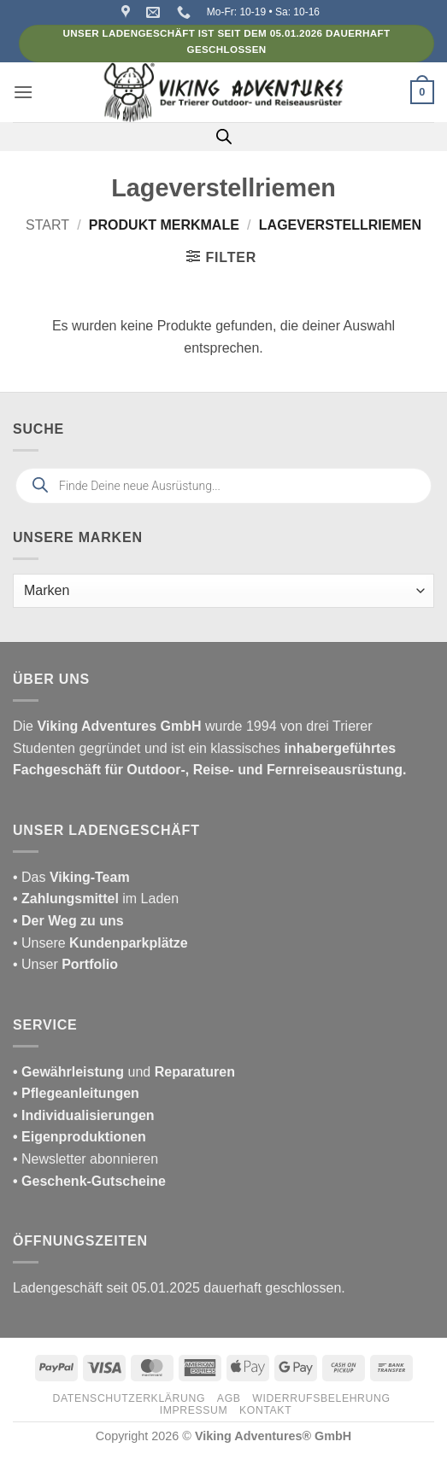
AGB (229, 1398)
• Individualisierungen (84, 1115)
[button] (23, 92)
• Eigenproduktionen (79, 1136)
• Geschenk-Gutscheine (89, 1181)
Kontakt (265, 1410)
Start (47, 225)
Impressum (194, 1410)
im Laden (96, 898)
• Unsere (41, 943)
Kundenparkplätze (128, 943)
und (124, 1072)
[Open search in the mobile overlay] (223, 136)
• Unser (65, 964)
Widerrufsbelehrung (321, 1398)
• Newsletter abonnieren (85, 1159)
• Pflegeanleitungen (76, 1093)
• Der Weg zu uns (68, 920)
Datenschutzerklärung (129, 1398)
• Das (71, 877)
